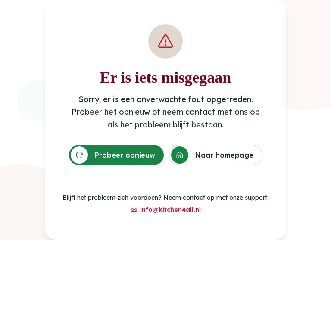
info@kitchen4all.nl (166, 210)
